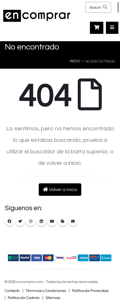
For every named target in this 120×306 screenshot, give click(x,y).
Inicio (75, 61)
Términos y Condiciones (46, 291)
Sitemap (52, 298)
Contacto (12, 291)
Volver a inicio (60, 189)
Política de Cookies (23, 298)
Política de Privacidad (90, 291)
